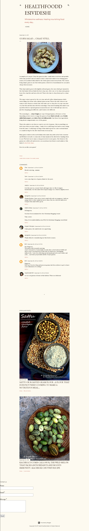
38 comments (27, 391)
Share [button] (20, 156)
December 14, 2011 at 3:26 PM (35, 176)
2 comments (27, 471)
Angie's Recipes (29, 226)
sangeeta (27, 196)
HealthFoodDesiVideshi (43, 9)
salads (37, 158)
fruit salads (32, 158)
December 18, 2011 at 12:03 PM (38, 235)
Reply (26, 172)
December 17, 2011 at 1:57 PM (40, 208)
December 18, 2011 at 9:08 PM (35, 261)
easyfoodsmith (29, 273)
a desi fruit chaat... (29, 143)
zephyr (27, 185)
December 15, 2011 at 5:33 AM (37, 185)
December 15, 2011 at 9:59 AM (38, 196)
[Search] (68, 5)
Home (27, 27)
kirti (26, 244)
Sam (26, 176)
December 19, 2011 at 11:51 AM (41, 273)
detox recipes (26, 158)
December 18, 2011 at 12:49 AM (42, 226)
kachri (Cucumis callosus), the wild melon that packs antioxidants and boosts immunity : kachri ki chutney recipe (43, 465)
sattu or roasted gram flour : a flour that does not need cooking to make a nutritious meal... (44, 385)
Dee (26, 167)
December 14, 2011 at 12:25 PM (35, 167)
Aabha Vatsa (28, 208)
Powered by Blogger (44, 523)
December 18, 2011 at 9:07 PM (35, 244)
